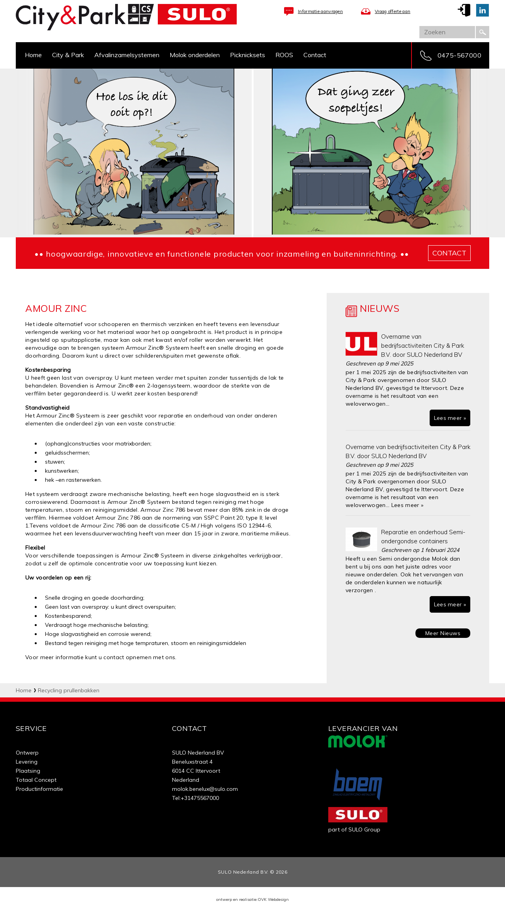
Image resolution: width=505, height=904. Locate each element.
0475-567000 (459, 55)
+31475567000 (200, 797)
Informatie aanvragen (320, 11)
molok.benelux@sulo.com (205, 788)
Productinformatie (39, 788)
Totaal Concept (36, 779)
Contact (314, 55)
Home (33, 55)
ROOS (284, 55)
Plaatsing (28, 770)
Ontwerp (27, 752)
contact (449, 252)
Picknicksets (247, 55)
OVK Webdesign (273, 899)
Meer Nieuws (443, 633)
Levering (26, 761)
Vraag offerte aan (392, 11)
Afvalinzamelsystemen (126, 55)
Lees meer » (450, 417)
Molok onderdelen (195, 55)
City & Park (68, 55)
